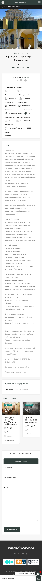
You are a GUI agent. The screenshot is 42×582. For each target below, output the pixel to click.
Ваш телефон (21, 481)
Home (16, 53)
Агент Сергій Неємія (21, 454)
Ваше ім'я (21, 471)
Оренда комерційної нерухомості (31, 420)
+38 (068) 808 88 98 (12, 6)
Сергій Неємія (7, 578)
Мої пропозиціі (21, 461)
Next (40, 29)
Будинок (25, 53)
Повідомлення (21, 504)
